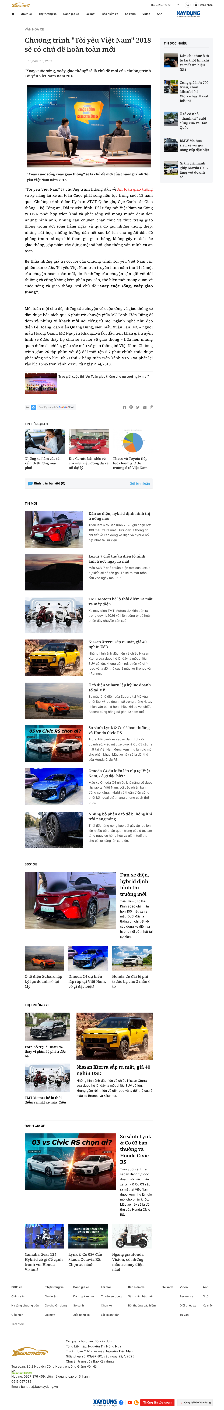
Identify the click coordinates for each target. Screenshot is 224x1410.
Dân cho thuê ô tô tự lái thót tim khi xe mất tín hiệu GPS (194, 62)
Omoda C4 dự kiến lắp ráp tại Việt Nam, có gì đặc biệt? (119, 773)
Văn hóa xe (34, 29)
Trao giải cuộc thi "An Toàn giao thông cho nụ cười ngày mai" (103, 376)
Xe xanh (130, 14)
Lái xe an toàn (110, 1314)
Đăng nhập (206, 5)
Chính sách (18, 1296)
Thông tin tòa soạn (157, 1402)
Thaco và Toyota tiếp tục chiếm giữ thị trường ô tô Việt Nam (130, 463)
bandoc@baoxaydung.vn (39, 1387)
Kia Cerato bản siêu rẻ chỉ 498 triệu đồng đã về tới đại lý (88, 463)
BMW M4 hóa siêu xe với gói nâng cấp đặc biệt (194, 145)
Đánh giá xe (71, 14)
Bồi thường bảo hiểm (142, 1305)
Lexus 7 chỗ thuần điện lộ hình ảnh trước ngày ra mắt (117, 559)
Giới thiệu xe (188, 1305)
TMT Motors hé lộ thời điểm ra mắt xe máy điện (121, 602)
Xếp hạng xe (81, 1314)
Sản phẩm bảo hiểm (141, 1296)
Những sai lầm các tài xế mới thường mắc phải (43, 463)
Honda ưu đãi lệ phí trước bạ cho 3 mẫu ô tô (131, 981)
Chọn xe (106, 1305)
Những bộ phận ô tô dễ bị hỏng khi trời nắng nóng (120, 817)
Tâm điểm (17, 1324)
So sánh (78, 1305)
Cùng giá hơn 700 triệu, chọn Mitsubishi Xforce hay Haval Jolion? (194, 91)
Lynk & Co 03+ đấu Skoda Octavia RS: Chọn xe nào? (85, 1259)
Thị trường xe (47, 14)
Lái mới (90, 14)
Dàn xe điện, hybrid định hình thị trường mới (119, 516)
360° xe (26, 14)
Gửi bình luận (140, 484)
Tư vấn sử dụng (111, 1296)
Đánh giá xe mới (83, 1296)
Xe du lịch (51, 1296)
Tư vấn (184, 1314)
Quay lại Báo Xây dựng (195, 1402)
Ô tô (205, 1296)
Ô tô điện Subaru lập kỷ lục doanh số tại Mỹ (120, 688)
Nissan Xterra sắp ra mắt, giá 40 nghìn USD (118, 644)
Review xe (186, 1296)
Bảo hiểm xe (110, 14)
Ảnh (159, 14)
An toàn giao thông (135, 189)
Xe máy (50, 1314)
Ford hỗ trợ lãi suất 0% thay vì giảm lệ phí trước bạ (45, 1051)
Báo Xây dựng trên (57, 407)
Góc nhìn (17, 1314)
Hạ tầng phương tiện (25, 1305)
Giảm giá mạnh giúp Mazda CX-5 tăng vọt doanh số (194, 170)
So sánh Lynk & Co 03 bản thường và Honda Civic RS (119, 730)
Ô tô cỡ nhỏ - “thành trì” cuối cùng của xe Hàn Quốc (193, 121)
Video (146, 14)
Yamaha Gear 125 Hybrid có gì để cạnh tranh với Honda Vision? (44, 1262)
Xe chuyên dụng (56, 1305)
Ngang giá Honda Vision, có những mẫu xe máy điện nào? (128, 1262)
